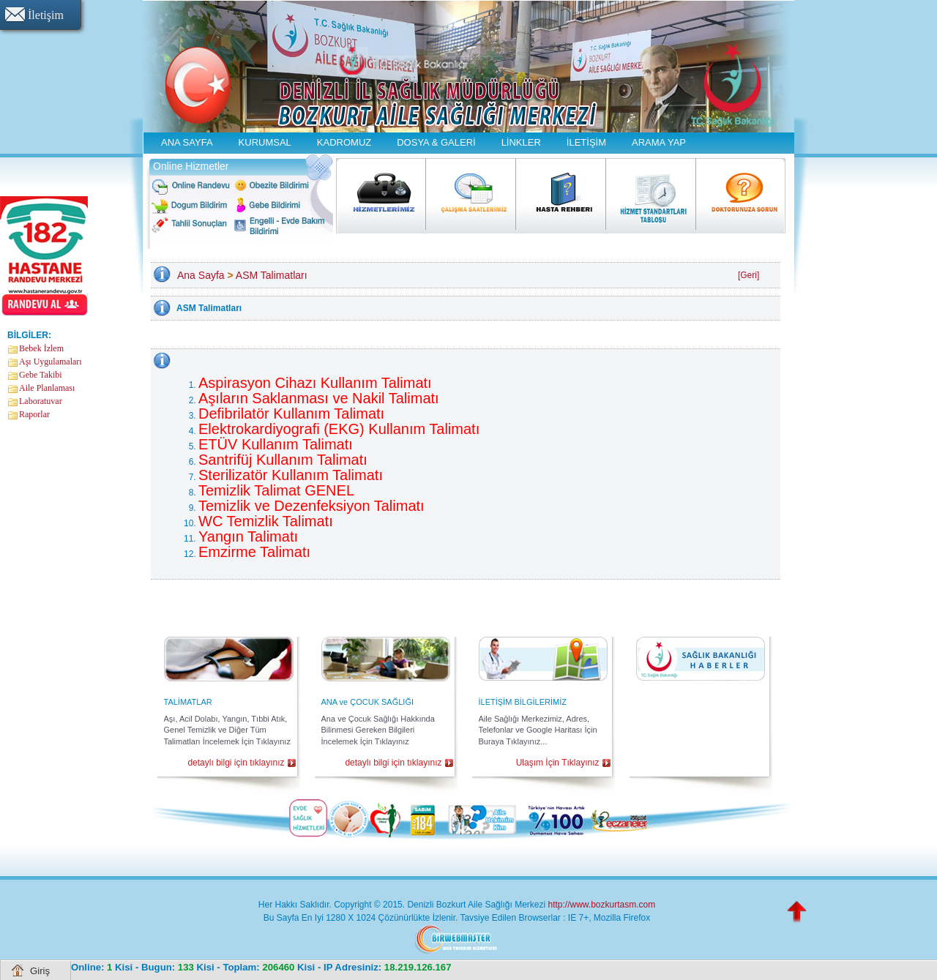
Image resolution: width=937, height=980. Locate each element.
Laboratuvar (40, 401)
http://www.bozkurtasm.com (601, 904)
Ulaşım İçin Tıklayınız (558, 763)
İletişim (46, 15)
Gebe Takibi (40, 375)
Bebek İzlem (41, 348)
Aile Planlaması (47, 388)
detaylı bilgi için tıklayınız (235, 763)
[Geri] (748, 275)
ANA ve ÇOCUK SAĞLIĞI (367, 701)
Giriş (40, 970)
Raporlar (34, 414)
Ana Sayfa (201, 275)
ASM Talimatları (271, 275)
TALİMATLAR (188, 701)
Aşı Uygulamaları (50, 361)
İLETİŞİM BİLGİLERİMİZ (523, 701)
